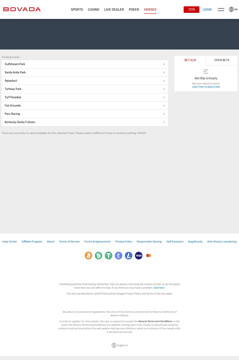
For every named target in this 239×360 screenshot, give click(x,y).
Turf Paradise (85, 97)
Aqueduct (85, 80)
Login (207, 9)
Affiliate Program (32, 241)
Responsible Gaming (149, 241)
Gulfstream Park (85, 64)
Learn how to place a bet (206, 86)
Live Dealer (114, 9)
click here (158, 287)
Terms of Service (69, 241)
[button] (77, 10)
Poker (134, 9)
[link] (10, 241)
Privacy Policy (123, 241)
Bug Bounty (195, 241)
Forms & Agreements (97, 241)
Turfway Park (85, 89)
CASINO (93, 9)
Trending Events (11, 57)
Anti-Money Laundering (221, 241)
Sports (77, 9)
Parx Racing (85, 114)
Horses (150, 9)
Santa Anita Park (85, 72)
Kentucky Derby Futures (85, 122)
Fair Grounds (85, 105)
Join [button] (191, 9)
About (50, 241)
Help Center (9, 241)
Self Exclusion (174, 241)
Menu (221, 9)
